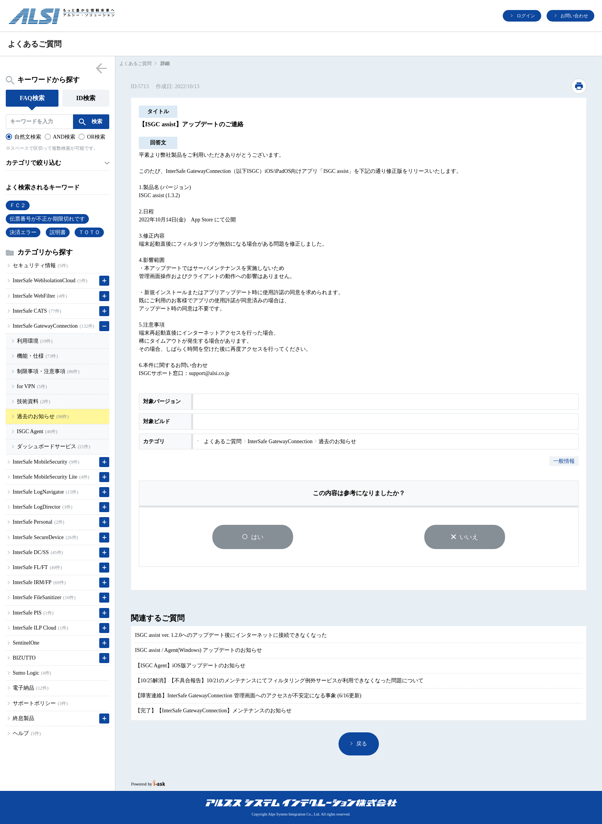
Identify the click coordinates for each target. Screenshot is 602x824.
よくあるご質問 (135, 63)
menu (101, 68)
